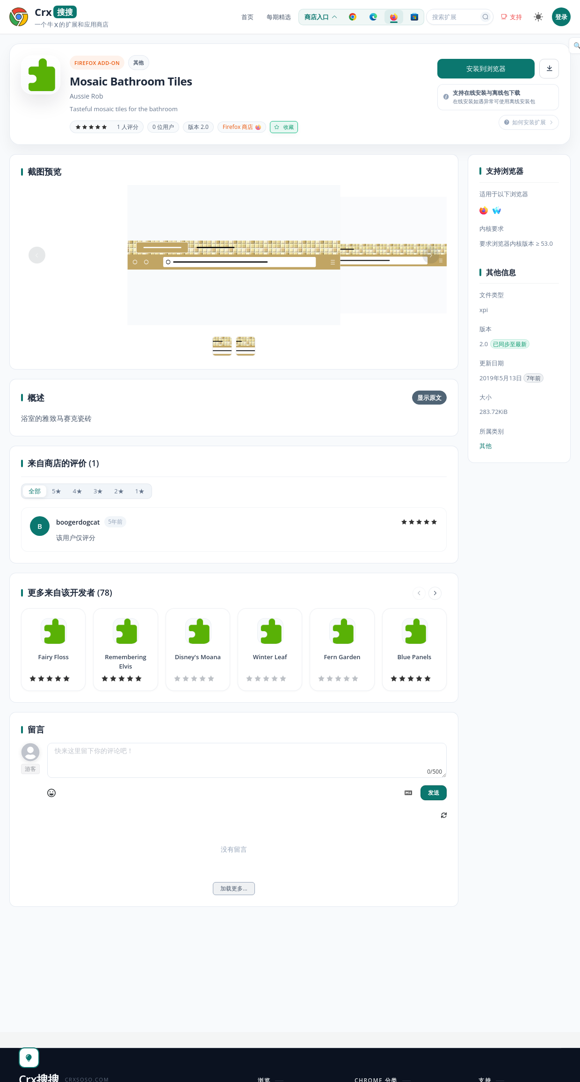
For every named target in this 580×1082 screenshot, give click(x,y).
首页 (247, 17)
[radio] (34, 491)
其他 (138, 62)
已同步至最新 (510, 344)
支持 (511, 17)
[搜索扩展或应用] (453, 16)
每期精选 (279, 17)
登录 (561, 17)
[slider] (91, 127)
